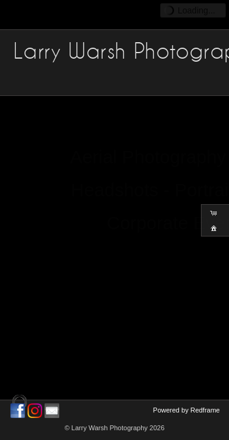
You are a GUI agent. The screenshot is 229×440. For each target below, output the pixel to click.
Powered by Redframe (186, 410)
